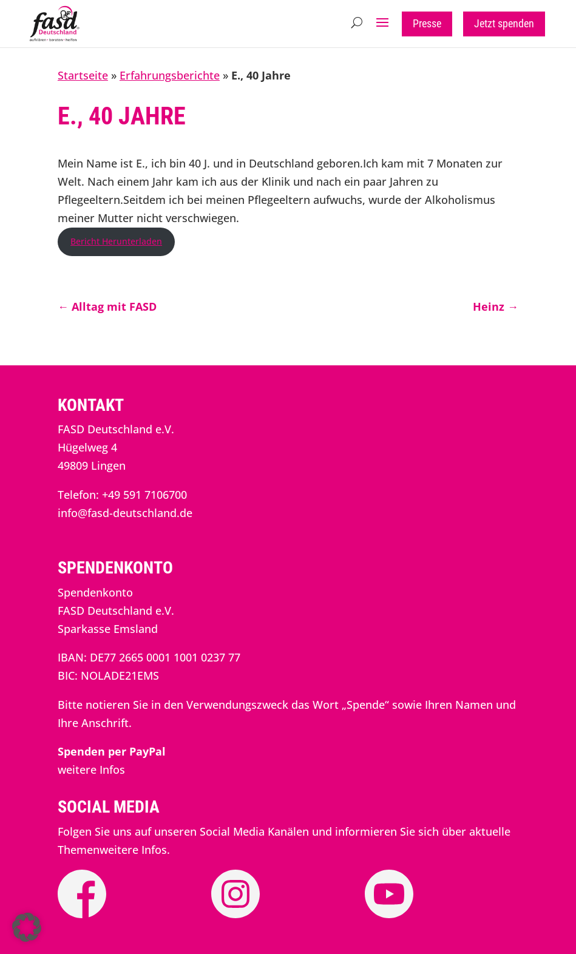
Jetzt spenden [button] (504, 23)
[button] (382, 22)
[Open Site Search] (356, 22)
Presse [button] (427, 23)
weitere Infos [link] (91, 769)
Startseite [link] (83, 75)
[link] (54, 38)
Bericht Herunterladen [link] (116, 241)
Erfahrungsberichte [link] (170, 75)
